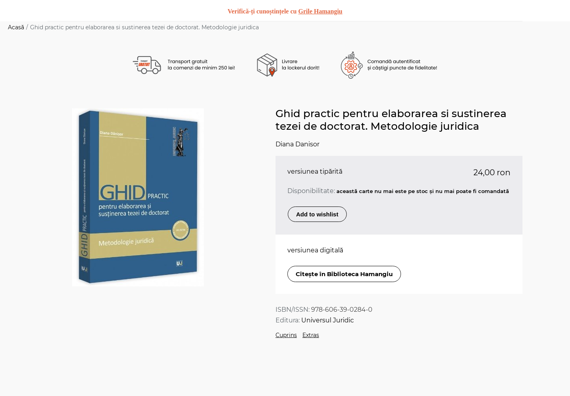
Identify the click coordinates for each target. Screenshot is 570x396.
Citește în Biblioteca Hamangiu (344, 274)
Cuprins (286, 335)
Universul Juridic (327, 320)
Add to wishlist (317, 214)
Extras (310, 335)
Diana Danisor (297, 144)
